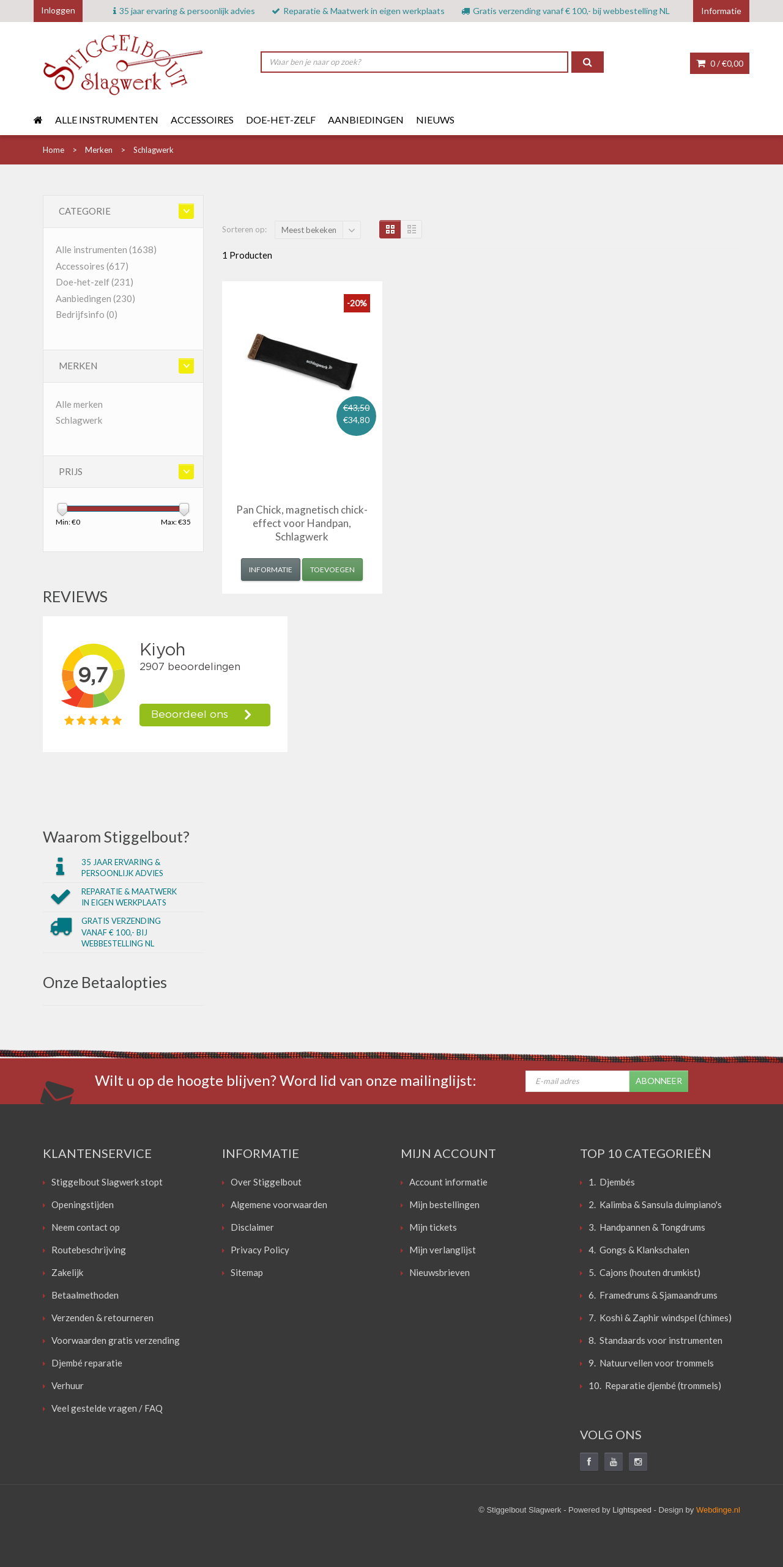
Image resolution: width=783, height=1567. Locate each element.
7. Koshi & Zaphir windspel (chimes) (660, 1317)
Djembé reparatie (86, 1362)
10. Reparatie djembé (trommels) (654, 1385)
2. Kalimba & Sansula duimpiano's (655, 1204)
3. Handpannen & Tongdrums (646, 1227)
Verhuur (67, 1385)
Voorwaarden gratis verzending (115, 1340)
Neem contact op (85, 1227)
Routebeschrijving (88, 1249)
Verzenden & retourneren (102, 1317)
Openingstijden (82, 1204)
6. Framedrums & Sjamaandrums (653, 1294)
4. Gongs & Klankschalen (638, 1249)
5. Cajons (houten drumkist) (644, 1272)
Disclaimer (252, 1227)
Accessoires (202, 119)
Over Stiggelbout (266, 1181)
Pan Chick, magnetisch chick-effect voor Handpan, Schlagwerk (302, 523)
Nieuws (435, 119)
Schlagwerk (79, 420)
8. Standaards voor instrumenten (655, 1340)
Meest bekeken (308, 230)
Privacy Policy (260, 1249)
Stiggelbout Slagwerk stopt (107, 1181)
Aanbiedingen (366, 119)
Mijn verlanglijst (442, 1249)
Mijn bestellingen (444, 1204)
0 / (719, 63)
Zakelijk (67, 1272)
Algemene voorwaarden (279, 1204)
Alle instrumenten (106, 119)
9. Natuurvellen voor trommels (651, 1362)
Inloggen (58, 10)
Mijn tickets (433, 1227)
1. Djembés (611, 1181)
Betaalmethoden (85, 1294)
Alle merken (79, 404)
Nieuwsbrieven (439, 1272)
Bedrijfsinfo (86, 314)
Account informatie (448, 1181)
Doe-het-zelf (281, 119)
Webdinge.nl (718, 1509)
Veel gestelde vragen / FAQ (107, 1408)
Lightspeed (631, 1509)
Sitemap (247, 1272)
